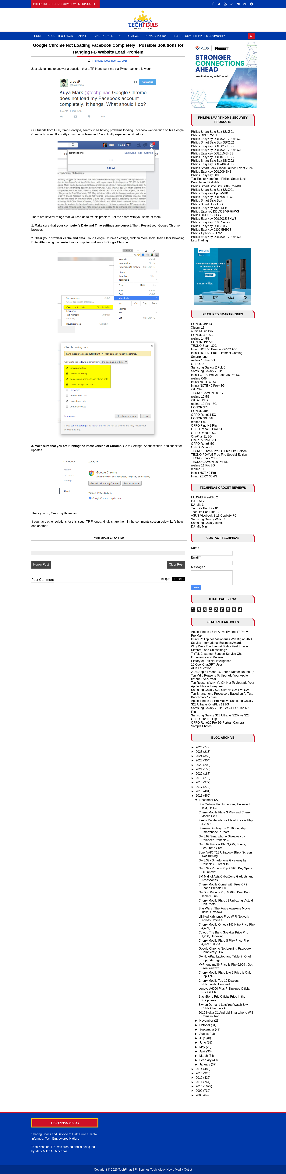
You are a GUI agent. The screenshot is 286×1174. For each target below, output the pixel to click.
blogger (174, 579)
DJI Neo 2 (197, 501)
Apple (82, 35)
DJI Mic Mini (199, 526)
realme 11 (197, 469)
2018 (199, 782)
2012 (199, 1077)
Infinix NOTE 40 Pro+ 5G (207, 385)
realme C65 (199, 378)
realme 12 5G (200, 396)
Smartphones (103, 35)
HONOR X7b (199, 407)
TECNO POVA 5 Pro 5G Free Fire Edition (219, 451)
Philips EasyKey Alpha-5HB (209, 193)
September (207, 1029)
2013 (199, 1073)
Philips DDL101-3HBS (206, 215)
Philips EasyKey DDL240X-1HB (212, 164)
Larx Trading (199, 240)
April (202, 1051)
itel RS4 (196, 389)
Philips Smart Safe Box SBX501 (212, 131)
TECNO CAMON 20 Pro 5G (209, 461)
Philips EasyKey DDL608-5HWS (212, 197)
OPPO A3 (197, 363)
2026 (199, 747)
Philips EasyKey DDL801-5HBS (212, 146)
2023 (199, 760)
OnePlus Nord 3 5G (204, 440)
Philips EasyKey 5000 (205, 175)
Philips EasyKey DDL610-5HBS (212, 153)
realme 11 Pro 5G (203, 465)
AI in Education (201, 668)
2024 (199, 756)
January (205, 1064)
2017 (199, 786)
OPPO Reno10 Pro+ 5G (207, 429)
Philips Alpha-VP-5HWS (207, 233)
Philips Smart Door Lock (207, 204)
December (206, 800)
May (202, 1047)
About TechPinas (60, 35)
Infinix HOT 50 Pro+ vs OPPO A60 (214, 349)
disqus (161, 579)
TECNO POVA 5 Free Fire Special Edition (219, 454)
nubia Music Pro (202, 331)
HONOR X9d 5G (202, 324)
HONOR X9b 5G (202, 418)
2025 (199, 751)
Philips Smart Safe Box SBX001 (212, 189)
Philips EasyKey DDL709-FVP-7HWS (216, 236)
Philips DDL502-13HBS (206, 135)
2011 (199, 1082)
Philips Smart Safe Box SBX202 (212, 160)
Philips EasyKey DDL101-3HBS (212, 157)
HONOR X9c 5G (202, 342)
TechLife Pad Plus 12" (206, 512)
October (205, 1025)
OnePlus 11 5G (201, 436)
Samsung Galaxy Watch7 (208, 519)
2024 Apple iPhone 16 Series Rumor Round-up (222, 672)
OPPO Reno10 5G (203, 433)
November (206, 1020)
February (205, 1060)
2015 (199, 795)
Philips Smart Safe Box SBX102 (212, 142)
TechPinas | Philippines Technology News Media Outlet (155, 1169)
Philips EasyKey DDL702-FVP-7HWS (216, 138)
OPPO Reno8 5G (202, 443)
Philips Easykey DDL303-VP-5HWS (215, 211)
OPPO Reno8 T (201, 447)
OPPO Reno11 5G (203, 414)
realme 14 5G (200, 338)
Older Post (172, 564)
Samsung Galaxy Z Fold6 (208, 367)
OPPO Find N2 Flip (204, 719)
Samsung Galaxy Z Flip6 (207, 371)
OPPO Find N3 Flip (204, 425)
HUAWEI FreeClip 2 (204, 497)
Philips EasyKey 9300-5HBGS (211, 229)
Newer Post (41, 564)
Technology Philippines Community (198, 35)
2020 (199, 773)
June (203, 1042)
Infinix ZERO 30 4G (204, 476)
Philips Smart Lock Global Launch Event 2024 (222, 168)
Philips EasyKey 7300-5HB (209, 208)
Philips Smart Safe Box (206, 200)
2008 (199, 1095)
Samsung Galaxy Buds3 (207, 523)
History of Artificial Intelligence (211, 661)
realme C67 (199, 422)
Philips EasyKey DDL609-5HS (211, 171)
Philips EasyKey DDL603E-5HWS (213, 218)
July (202, 1038)
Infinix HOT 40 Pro (203, 472)
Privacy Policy (156, 35)
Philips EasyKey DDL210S (209, 226)
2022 (199, 765)
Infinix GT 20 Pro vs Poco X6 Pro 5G (215, 374)
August (204, 1033)
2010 (199, 1086)
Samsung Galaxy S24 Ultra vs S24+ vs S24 (220, 689)
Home (38, 35)
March (204, 1055)
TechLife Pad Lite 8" (204, 508)
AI (120, 35)
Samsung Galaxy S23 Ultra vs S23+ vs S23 (220, 715)
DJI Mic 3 (197, 504)
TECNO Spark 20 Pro (205, 458)
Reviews (133, 35)
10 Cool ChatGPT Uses (207, 664)
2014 (199, 1069)
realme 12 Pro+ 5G (204, 403)
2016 (199, 791)
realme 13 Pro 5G (203, 360)
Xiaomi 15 (197, 327)
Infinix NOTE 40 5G (204, 382)
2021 (199, 769)
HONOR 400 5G (202, 335)
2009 (199, 1090)
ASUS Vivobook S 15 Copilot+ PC (214, 515)
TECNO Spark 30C (204, 345)
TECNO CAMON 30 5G (207, 393)
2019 (199, 778)
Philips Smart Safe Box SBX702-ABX (216, 186)
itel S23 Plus (199, 400)
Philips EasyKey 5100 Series (210, 222)
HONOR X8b (199, 411)
